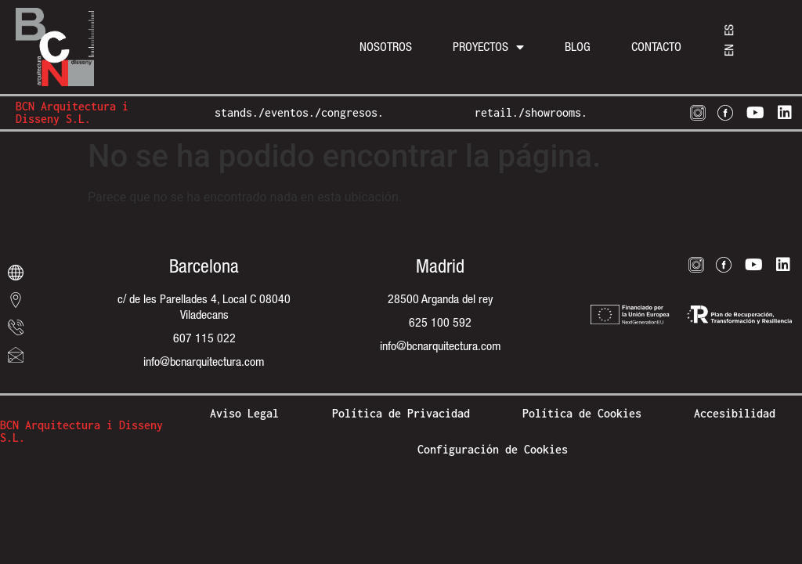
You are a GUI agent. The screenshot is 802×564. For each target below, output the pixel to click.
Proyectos (488, 47)
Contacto (656, 46)
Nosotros (385, 46)
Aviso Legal (244, 413)
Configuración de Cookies (492, 449)
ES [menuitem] (728, 30)
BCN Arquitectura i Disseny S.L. (72, 112)
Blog (578, 46)
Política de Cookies (581, 413)
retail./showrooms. (531, 112)
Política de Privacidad (401, 413)
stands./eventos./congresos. (299, 112)
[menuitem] (728, 50)
